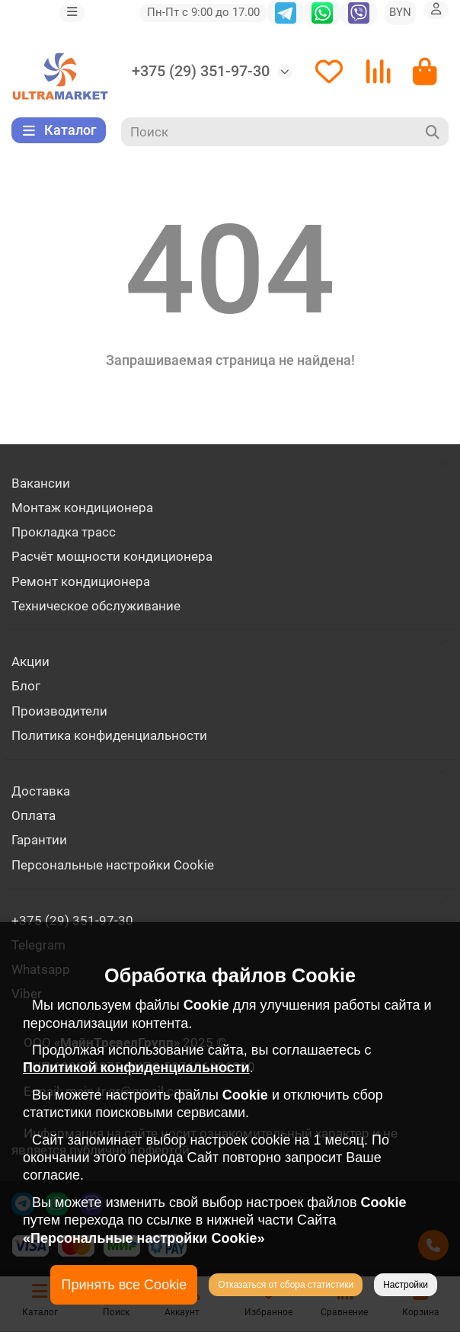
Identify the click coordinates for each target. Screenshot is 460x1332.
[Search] (285, 131)
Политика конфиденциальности (109, 735)
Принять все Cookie (124, 1284)
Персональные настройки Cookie (112, 865)
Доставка (40, 791)
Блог (25, 685)
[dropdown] (72, 13)
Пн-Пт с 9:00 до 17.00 (203, 12)
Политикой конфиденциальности (136, 1067)
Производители (59, 711)
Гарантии (39, 839)
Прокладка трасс (63, 532)
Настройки (405, 1284)
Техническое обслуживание (95, 605)
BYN (400, 12)
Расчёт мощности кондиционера (111, 556)
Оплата (33, 815)
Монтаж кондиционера (82, 507)
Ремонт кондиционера (80, 581)
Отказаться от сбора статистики (285, 1284)
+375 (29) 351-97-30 (201, 71)
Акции (30, 661)
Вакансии (40, 483)
